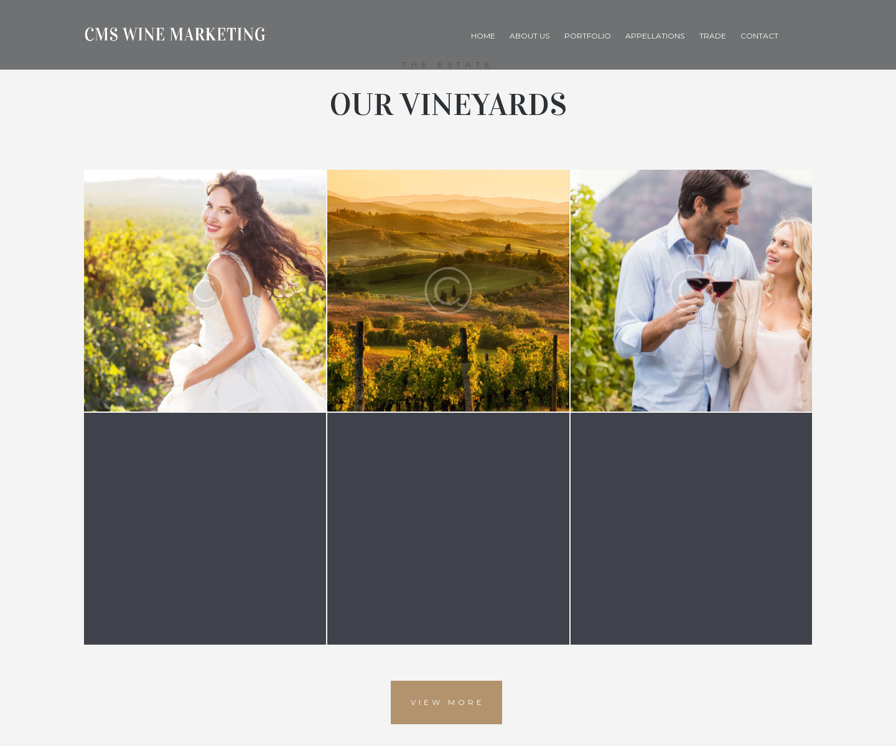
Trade (712, 35)
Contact (759, 35)
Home (483, 35)
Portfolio (587, 35)
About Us (529, 35)
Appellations (654, 35)
